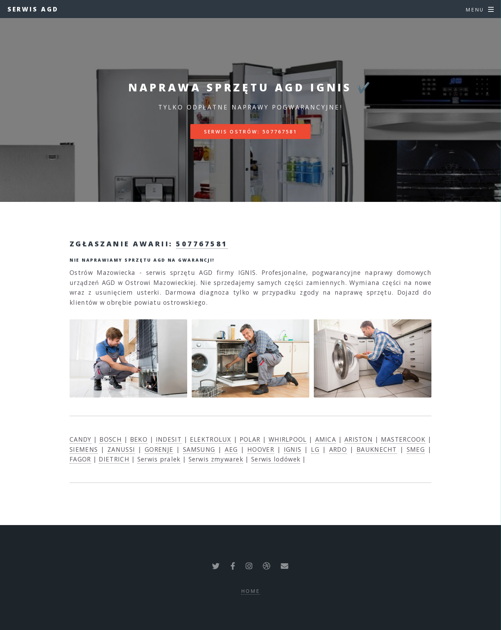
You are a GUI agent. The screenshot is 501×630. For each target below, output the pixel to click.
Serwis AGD (33, 9)
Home (250, 591)
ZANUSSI (121, 449)
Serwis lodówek (275, 459)
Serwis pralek (159, 459)
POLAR (250, 439)
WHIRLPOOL (288, 439)
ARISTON (358, 439)
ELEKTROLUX (210, 439)
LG (315, 449)
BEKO (139, 439)
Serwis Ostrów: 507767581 (250, 131)
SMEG (416, 449)
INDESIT (169, 439)
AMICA (325, 439)
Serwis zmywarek (216, 459)
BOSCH (111, 439)
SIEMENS (84, 449)
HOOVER (260, 449)
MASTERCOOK (403, 439)
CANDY (81, 439)
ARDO (338, 449)
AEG (231, 449)
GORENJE (159, 449)
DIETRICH (114, 459)
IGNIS (293, 449)
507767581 (202, 243)
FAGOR (80, 459)
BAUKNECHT (377, 449)
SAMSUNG (199, 449)
